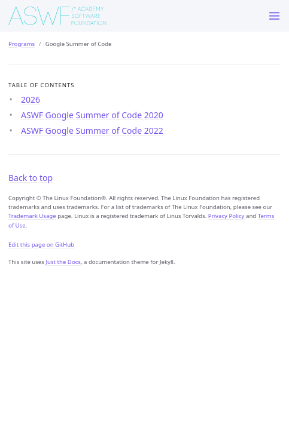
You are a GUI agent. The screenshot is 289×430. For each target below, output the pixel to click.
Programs (21, 44)
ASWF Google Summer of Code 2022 (92, 130)
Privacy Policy (226, 216)
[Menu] (274, 16)
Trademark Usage (32, 216)
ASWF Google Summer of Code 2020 (92, 115)
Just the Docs (63, 262)
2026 (30, 99)
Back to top (30, 177)
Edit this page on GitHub (41, 244)
